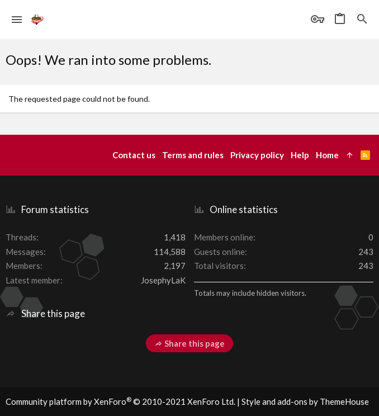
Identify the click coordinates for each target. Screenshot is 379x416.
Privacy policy (257, 155)
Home (327, 155)
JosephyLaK (163, 280)
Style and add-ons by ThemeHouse (305, 401)
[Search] (362, 19)
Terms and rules (193, 155)
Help (300, 155)
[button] (17, 20)
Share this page (189, 343)
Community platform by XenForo (120, 401)
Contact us (133, 155)
